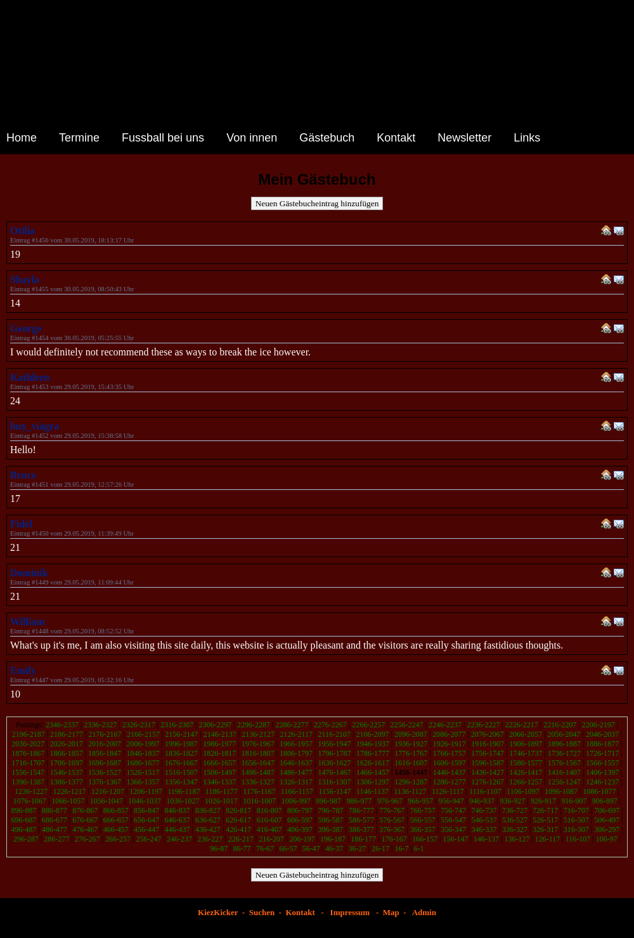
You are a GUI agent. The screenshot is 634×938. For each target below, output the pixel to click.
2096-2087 (410, 734)
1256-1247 (564, 781)
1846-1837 (142, 753)
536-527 (514, 820)
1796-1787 (334, 753)
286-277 (56, 839)
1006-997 (296, 800)
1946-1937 (372, 743)
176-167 (394, 839)
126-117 (547, 839)
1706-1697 (66, 762)
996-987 (328, 800)
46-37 (334, 848)
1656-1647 (258, 762)
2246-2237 (445, 724)
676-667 (85, 820)
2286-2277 (291, 724)
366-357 (423, 829)
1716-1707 (27, 762)
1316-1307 (334, 781)
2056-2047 (564, 734)
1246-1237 (602, 781)
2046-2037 (602, 734)
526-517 (545, 820)
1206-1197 (145, 791)
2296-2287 (253, 724)
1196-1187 (183, 791)
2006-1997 (142, 743)
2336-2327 (100, 724)
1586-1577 (526, 762)
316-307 (576, 829)
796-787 (331, 810)
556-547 (453, 820)
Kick (222, 912)
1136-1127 (410, 791)
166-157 (424, 839)
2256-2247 (407, 724)
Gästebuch (326, 137)
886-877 (54, 810)
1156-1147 (334, 791)
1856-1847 (104, 753)
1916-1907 (487, 743)
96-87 (219, 848)
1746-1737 (526, 753)
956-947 (451, 800)
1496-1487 (258, 772)
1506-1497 (219, 772)
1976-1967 (258, 743)
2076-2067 (487, 734)
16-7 (401, 848)
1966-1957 (296, 743)
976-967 (390, 800)
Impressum (350, 912)
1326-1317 (296, 781)
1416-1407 (564, 772)
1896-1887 (564, 743)
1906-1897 (526, 743)
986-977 (359, 800)
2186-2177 (66, 734)
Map (391, 912)
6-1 (419, 848)
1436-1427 (487, 772)
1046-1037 (144, 800)
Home (21, 137)
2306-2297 (215, 724)
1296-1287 (410, 781)
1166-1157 (297, 791)
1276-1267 (487, 781)
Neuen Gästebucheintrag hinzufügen (317, 203)
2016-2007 (104, 743)
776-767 (391, 810)
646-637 (177, 820)
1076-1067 (29, 800)
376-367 (391, 829)
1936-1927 (410, 743)
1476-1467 (334, 772)
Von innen (251, 137)
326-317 (545, 829)
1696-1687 (104, 762)
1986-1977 (219, 743)
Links (527, 137)
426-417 (238, 829)
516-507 (576, 820)
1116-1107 (485, 791)
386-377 (361, 829)
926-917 (543, 800)
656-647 (146, 820)
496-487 (23, 829)
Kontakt (396, 137)
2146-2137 (220, 734)
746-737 (484, 810)
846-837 (177, 810)
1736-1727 (564, 753)
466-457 (116, 829)
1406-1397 (602, 772)
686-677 (54, 820)
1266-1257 (526, 781)
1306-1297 (372, 781)
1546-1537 (66, 772)
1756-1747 (487, 753)
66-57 (288, 848)
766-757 (423, 810)
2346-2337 (62, 724)
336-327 (514, 829)
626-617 (238, 820)
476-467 (85, 829)
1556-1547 (27, 772)
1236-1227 (31, 791)
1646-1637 (296, 762)
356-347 (453, 829)
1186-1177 (221, 791)
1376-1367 (104, 781)
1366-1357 (142, 781)
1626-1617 (372, 762)
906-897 (605, 800)
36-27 (357, 848)
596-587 (331, 820)
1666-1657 (219, 762)
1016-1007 (259, 800)
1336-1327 (258, 781)
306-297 (606, 829)
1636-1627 (334, 762)
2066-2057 (525, 734)
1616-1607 (410, 762)
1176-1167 (259, 791)
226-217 (241, 839)
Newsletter (464, 137)
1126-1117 (448, 791)
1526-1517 (142, 772)
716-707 (576, 810)
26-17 (380, 848)
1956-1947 (334, 743)
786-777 (361, 810)
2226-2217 (521, 724)
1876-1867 (27, 753)
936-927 (513, 800)
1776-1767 (410, 753)
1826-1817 (219, 753)
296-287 (26, 839)
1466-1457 (372, 772)
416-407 (269, 829)
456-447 (146, 829)
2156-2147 (181, 734)
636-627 (208, 820)
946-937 (482, 800)
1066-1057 (67, 800)
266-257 (118, 839)
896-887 (23, 810)
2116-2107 (334, 734)
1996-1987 (181, 743)
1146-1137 (372, 791)
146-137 (486, 839)
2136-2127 (258, 734)
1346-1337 (219, 781)
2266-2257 (368, 724)
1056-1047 (106, 800)
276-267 (87, 839)
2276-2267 (330, 724)
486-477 (54, 829)
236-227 (210, 839)
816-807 (269, 810)
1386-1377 (66, 781)
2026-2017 (66, 743)
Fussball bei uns (163, 137)
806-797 (300, 810)
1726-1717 (602, 753)
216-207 (271, 839)
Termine (79, 137)
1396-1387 (27, 781)
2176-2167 (105, 734)
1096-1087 (561, 791)
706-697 (606, 810)
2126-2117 (296, 734)
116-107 (578, 839)
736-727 (514, 810)
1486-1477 (296, 772)
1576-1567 (564, 762)
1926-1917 (449, 743)
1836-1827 (181, 753)
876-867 (85, 810)
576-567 (391, 820)
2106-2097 (372, 734)
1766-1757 (449, 753)
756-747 (453, 810)
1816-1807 (258, 753)
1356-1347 (181, 781)
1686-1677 (142, 762)
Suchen (262, 912)
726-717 (545, 810)
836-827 (208, 810)
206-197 (302, 839)
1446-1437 (449, 772)
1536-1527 (104, 772)
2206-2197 (598, 724)
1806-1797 (296, 753)
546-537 (484, 820)
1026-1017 (221, 800)
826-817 (238, 810)
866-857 (116, 810)
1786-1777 (372, 753)
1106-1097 (523, 791)
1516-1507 (181, 772)
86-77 (242, 848)
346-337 (484, 829)
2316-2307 (176, 724)
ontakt (303, 912)
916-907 (573, 800)
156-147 (456, 839)
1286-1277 (449, 781)
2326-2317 (138, 724)
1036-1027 (182, 800)
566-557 (423, 820)
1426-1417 (526, 772)
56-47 (311, 848)
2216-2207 (559, 724)
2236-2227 (483, 724)
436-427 (208, 829)
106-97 (607, 839)
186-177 (363, 839)
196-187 (333, 839)
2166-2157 (143, 734)
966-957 (420, 800)
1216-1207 (107, 791)
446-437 (177, 829)
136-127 (516, 839)
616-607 (269, 820)
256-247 (149, 839)
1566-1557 (602, 762)
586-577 (361, 820)
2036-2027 (27, 743)
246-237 (179, 839)
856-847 (146, 810)
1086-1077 (599, 791)
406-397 (300, 829)
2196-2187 (28, 734)
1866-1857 (66, 753)
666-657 (116, 820)
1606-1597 (449, 762)
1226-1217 (69, 791)
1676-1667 (181, 762)
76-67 (265, 848)
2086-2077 (448, 734)
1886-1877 (602, 743)
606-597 (300, 820)
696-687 (23, 820)
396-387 (331, 829)
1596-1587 (487, 762)
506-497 (606, 820)
